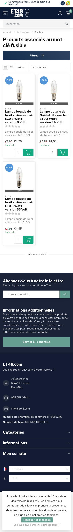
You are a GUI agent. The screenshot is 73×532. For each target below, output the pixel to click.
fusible (39, 32)
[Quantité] (18, 152)
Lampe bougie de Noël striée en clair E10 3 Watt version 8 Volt (19, 117)
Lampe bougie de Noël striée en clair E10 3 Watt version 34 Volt (54, 117)
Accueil (7, 32)
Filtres (37, 55)
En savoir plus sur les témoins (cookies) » (37, 524)
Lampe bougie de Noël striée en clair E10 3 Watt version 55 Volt (19, 204)
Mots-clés (23, 32)
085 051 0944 (19, 397)
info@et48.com (20, 408)
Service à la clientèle (36, 342)
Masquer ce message (37, 520)
